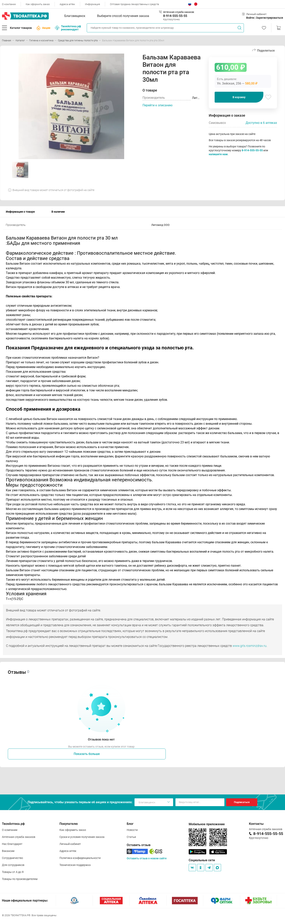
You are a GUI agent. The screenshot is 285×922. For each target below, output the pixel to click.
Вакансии (8, 850)
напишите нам (218, 154)
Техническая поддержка (75, 865)
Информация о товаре (20, 211)
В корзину (239, 97)
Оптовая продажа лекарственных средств (134, 4)
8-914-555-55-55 (175, 16)
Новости (132, 829)
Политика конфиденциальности (80, 857)
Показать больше (87, 754)
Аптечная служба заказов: (178, 12)
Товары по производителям (19, 879)
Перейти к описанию (157, 105)
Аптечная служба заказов (18, 836)
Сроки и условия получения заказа (81, 836)
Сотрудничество (12, 857)
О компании (9, 4)
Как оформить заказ (38, 4)
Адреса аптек (67, 4)
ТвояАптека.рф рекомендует (68, 28)
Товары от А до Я (13, 872)
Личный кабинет (70, 843)
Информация (92, 4)
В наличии (58, 211)
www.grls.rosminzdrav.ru (249, 646)
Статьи (131, 836)
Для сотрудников (13, 865)
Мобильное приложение (207, 824)
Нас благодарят (12, 843)
